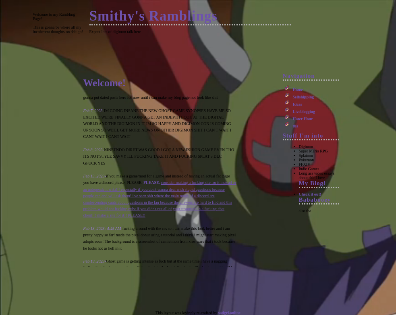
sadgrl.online (229, 313)
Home (298, 90)
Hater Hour (303, 119)
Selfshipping (303, 97)
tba (296, 126)
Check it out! (310, 194)
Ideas (297, 104)
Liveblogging (304, 111)
